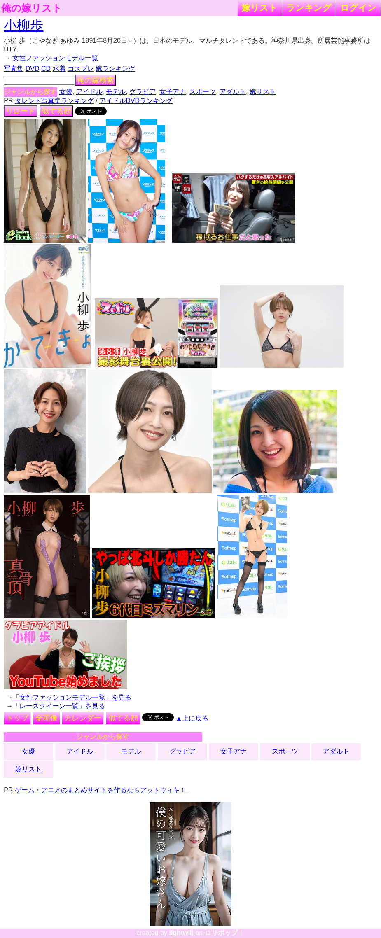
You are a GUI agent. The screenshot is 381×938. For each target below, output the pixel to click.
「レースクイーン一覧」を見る (59, 705)
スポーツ (202, 91)
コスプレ (81, 68)
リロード (20, 111)
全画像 (46, 718)
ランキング (309, 7)
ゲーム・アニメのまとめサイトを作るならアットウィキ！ (101, 789)
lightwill (181, 932)
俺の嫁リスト (31, 8)
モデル (116, 91)
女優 (65, 91)
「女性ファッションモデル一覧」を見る (72, 697)
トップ (17, 718)
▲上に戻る (192, 718)
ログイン (358, 7)
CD (46, 68)
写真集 (13, 68)
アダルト (233, 91)
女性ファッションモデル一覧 (55, 57)
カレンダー (82, 718)
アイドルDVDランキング (136, 100)
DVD (33, 68)
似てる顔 (56, 111)
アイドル (89, 91)
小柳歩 (23, 25)
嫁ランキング (115, 68)
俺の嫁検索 (95, 80)
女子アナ (172, 91)
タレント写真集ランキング (54, 100)
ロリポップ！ (224, 932)
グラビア (142, 91)
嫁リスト (260, 7)
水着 (59, 68)
